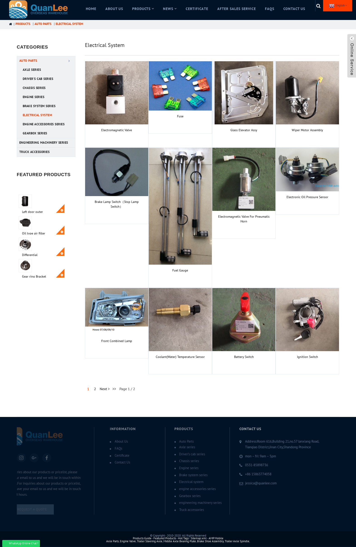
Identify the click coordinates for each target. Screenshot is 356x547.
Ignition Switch (307, 357)
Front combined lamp (116, 341)
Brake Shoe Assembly (210, 541)
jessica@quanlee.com (253, 483)
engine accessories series (44, 124)
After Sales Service (236, 9)
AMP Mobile (216, 538)
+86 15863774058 (250, 474)
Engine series (33, 97)
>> (114, 389)
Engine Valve (128, 541)
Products (143, 8)
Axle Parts (112, 541)
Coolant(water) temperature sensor (180, 357)
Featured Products (164, 538)
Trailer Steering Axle (149, 541)
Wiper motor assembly (307, 130)
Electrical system (69, 24)
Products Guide (142, 538)
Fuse (180, 116)
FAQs (269, 9)
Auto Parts (43, 24)
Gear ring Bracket (49, 263)
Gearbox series (35, 133)
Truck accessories (34, 152)
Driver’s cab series (38, 79)
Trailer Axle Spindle (237, 541)
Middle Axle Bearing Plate (179, 541)
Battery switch (244, 357)
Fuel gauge (180, 270)
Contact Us (294, 9)
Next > (105, 389)
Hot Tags (183, 538)
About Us (114, 9)
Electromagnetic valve (116, 130)
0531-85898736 (248, 465)
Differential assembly (45, 244)
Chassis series (34, 88)
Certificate (197, 9)
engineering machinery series (43, 142)
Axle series (32, 69)
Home (91, 9)
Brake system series (39, 106)
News (170, 8)
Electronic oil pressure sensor (307, 197)
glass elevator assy (243, 130)
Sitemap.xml (199, 538)
